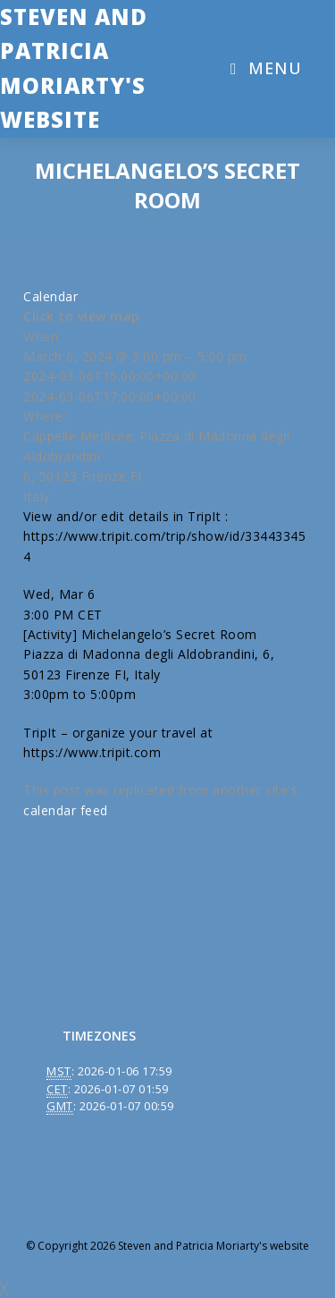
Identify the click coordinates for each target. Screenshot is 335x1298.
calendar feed (65, 810)
